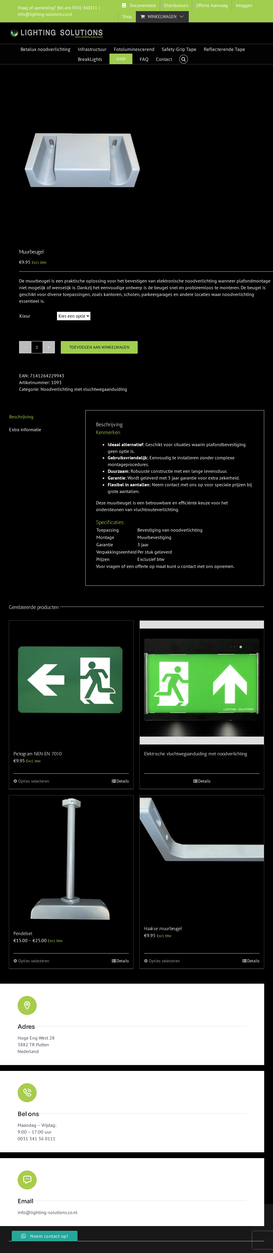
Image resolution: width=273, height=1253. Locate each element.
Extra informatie (25, 429)
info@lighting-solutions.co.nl (45, 14)
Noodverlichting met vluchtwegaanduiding (84, 389)
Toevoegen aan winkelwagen (99, 347)
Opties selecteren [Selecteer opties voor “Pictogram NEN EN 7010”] (33, 781)
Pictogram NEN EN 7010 (38, 753)
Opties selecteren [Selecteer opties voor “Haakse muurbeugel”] (164, 960)
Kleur (24, 316)
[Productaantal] (37, 347)
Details (123, 781)
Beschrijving (21, 417)
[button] (183, 59)
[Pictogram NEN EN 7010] (71, 682)
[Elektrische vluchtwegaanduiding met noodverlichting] (202, 682)
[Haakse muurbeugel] (202, 857)
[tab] (42, 416)
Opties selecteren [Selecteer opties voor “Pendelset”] (33, 960)
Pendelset (23, 933)
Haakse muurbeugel (163, 928)
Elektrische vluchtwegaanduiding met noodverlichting (195, 753)
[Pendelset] (71, 859)
